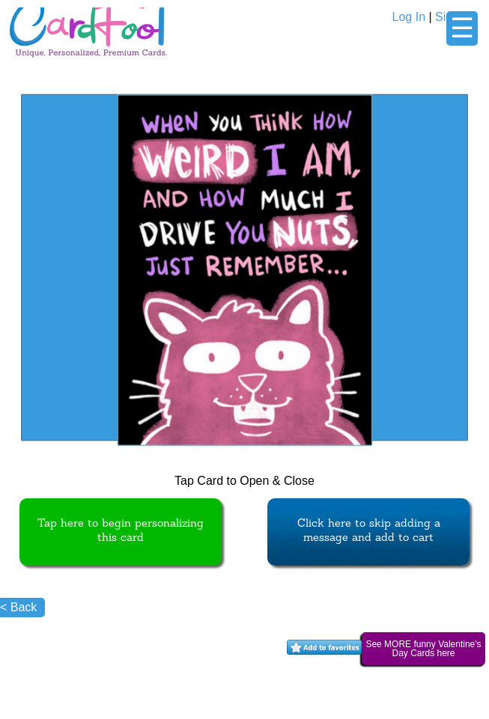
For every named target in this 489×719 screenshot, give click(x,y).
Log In (408, 16)
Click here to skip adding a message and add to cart (368, 531)
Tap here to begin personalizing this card (120, 531)
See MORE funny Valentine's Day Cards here (423, 648)
